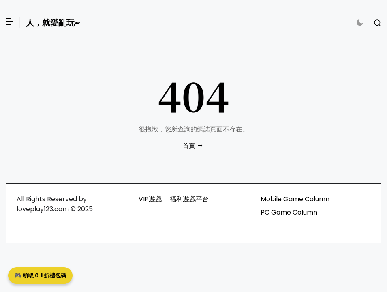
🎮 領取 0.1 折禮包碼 (40, 275)
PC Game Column (289, 212)
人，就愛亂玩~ (53, 22)
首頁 (188, 145)
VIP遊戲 (150, 199)
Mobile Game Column (295, 199)
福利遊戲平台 (189, 199)
